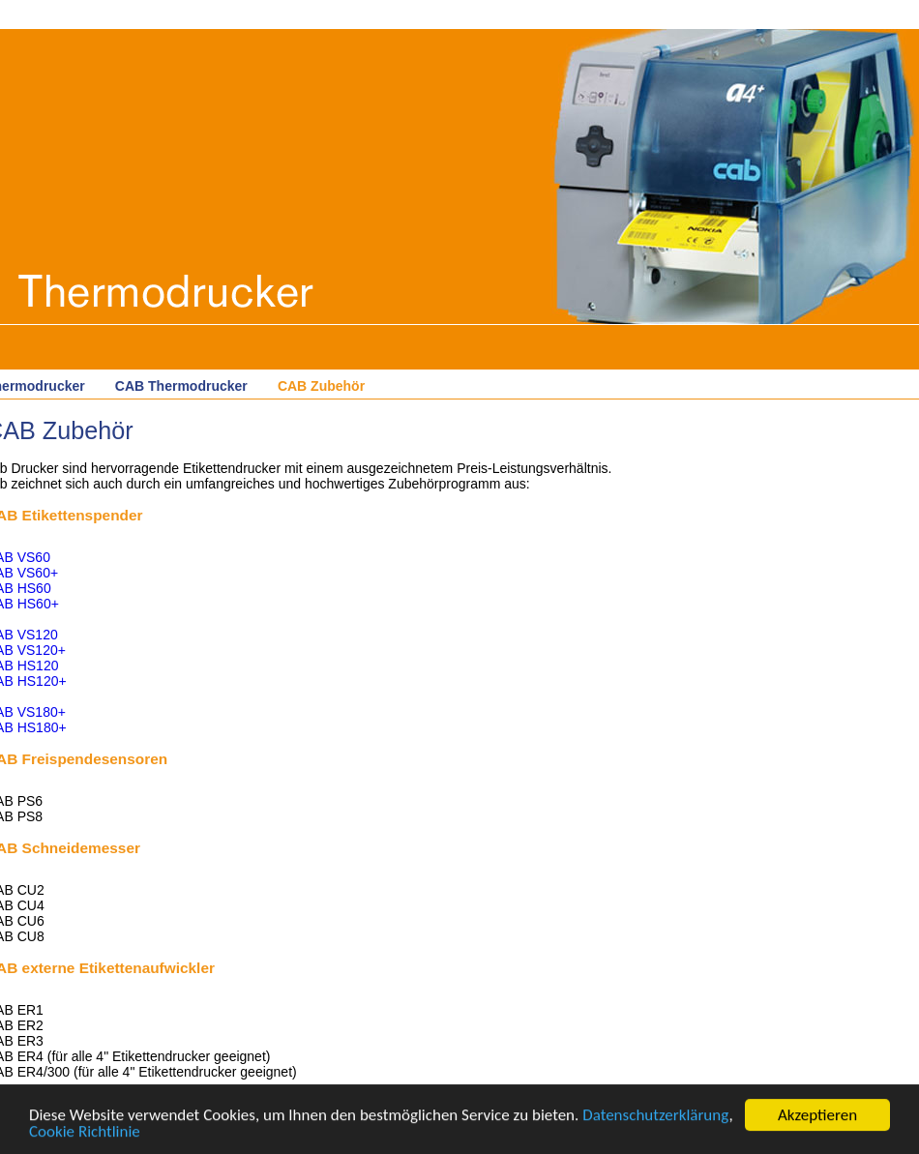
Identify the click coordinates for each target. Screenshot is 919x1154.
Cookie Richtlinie (84, 1132)
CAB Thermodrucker (181, 386)
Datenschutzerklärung (655, 1116)
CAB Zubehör (321, 386)
